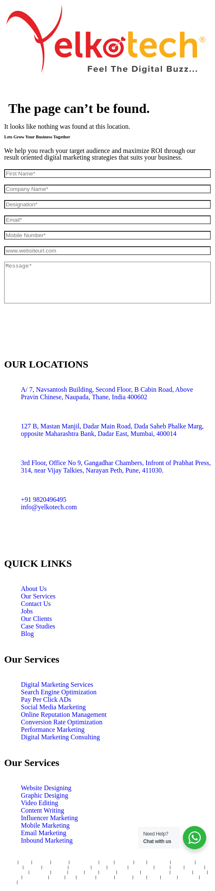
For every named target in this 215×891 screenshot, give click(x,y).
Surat (177, 866)
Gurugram (128, 871)
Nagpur (108, 871)
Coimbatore (141, 866)
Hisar (139, 876)
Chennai (13, 866)
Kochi (199, 871)
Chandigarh (15, 871)
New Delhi (79, 866)
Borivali (60, 861)
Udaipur (12, 876)
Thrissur (86, 876)
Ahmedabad (54, 866)
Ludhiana (188, 876)
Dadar (107, 861)
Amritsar (194, 866)
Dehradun (181, 871)
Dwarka (105, 876)
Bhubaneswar (155, 871)
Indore (162, 866)
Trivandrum (35, 876)
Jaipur (99, 866)
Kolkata (32, 866)
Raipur (26, 881)
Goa (70, 876)
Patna (91, 871)
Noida (9, 881)
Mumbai (124, 861)
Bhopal (59, 871)
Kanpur (123, 876)
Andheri (41, 861)
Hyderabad (183, 861)
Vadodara (39, 871)
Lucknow (117, 866)
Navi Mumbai (84, 861)
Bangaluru (159, 861)
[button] (107, 90)
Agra (153, 876)
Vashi (25, 861)
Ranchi (169, 876)
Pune (140, 861)
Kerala (56, 876)
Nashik (76, 871)
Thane (10, 861)
